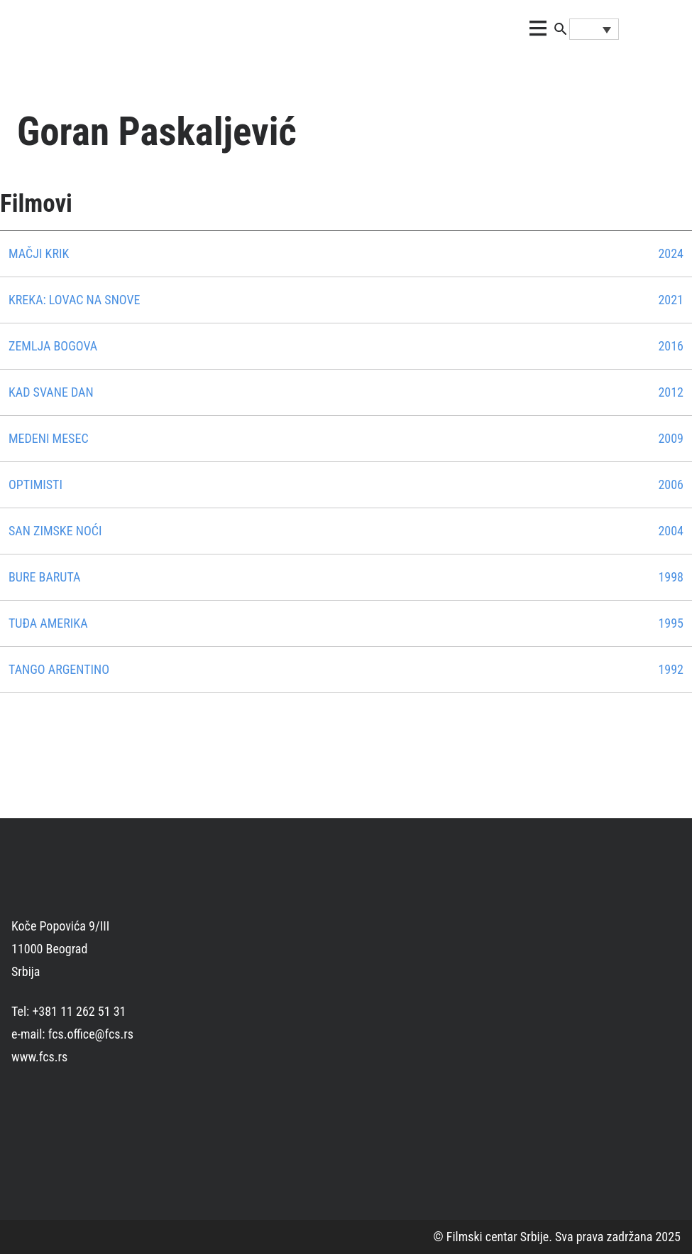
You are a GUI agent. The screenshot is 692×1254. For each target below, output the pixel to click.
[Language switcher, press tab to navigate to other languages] (594, 29)
